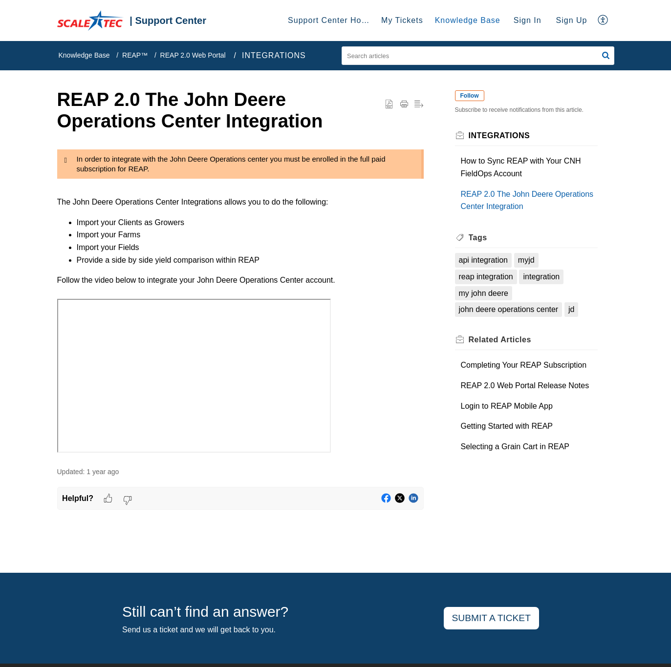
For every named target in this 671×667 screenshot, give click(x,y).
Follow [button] (469, 95)
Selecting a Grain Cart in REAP (515, 446)
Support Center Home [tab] (330, 20)
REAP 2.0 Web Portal (193, 55)
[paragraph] (240, 301)
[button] (603, 20)
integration (541, 276)
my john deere (483, 293)
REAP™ (135, 55)
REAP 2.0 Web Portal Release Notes (525, 385)
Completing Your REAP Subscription (524, 365)
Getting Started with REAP (507, 426)
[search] (478, 55)
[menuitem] (527, 20)
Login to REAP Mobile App (507, 406)
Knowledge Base (84, 55)
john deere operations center (509, 309)
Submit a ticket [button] (491, 618)
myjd (526, 260)
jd (571, 309)
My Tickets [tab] (402, 20)
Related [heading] (500, 339)
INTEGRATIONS (274, 55)
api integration (483, 260)
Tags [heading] (478, 237)
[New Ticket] (491, 618)
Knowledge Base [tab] (467, 20)
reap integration (486, 276)
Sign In (527, 20)
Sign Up (571, 20)
